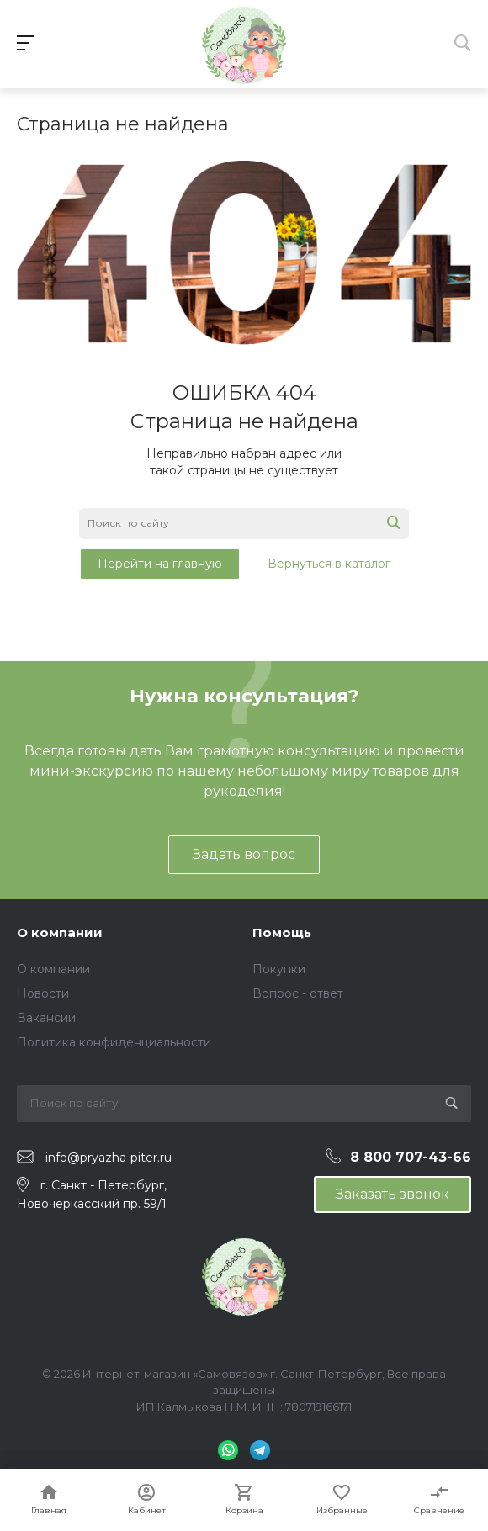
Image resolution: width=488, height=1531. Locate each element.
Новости (43, 993)
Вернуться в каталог (329, 563)
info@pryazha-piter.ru (108, 1157)
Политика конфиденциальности (114, 1042)
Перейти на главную (160, 563)
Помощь (281, 932)
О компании (60, 932)
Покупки (278, 969)
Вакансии (46, 1017)
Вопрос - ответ (297, 993)
